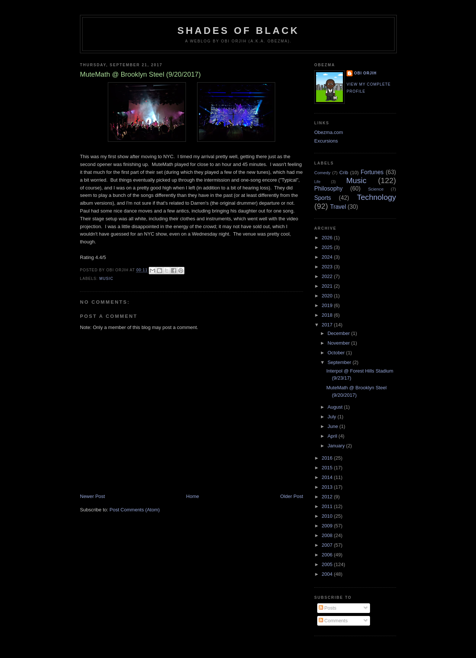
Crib (343, 172)
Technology (376, 197)
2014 (328, 477)
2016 (328, 458)
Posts (328, 608)
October (337, 352)
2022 (328, 276)
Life (317, 182)
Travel (338, 207)
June (334, 426)
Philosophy (328, 188)
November (339, 343)
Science (376, 188)
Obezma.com (328, 132)
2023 (328, 266)
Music (106, 279)
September (340, 362)
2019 (328, 305)
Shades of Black (238, 30)
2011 (328, 506)
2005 (328, 564)
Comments (333, 620)
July (333, 416)
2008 (328, 535)
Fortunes (372, 172)
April (333, 436)
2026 (328, 237)
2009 (328, 525)
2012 (328, 496)
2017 (328, 325)
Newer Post (92, 496)
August (336, 407)
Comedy (322, 172)
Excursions (326, 141)
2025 (328, 247)
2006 (328, 555)
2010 (328, 516)
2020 (328, 295)
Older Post (291, 496)
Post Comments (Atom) (135, 509)
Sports (322, 198)
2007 (328, 545)
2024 (328, 257)
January (337, 445)
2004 (328, 574)
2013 (328, 487)
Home (192, 496)
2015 (328, 467)
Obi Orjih (365, 73)
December (339, 333)
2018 (328, 315)
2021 (328, 286)
